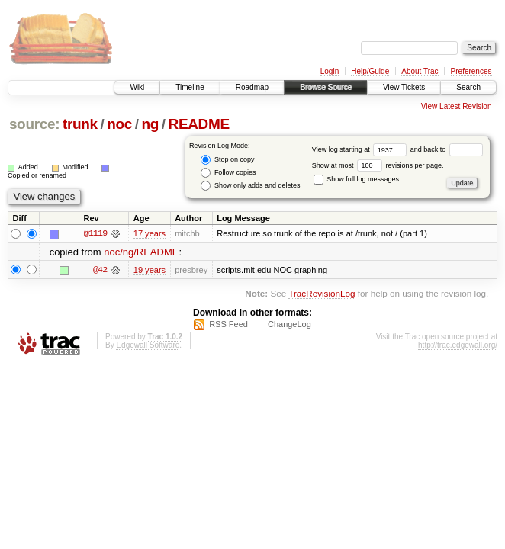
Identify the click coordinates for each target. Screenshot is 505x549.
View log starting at (361, 149)
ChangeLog (289, 324)
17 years (149, 233)
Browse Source (326, 87)
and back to (446, 149)
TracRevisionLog (321, 293)
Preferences (471, 71)
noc (119, 124)
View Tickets (404, 87)
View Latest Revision (456, 106)
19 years (149, 269)
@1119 (95, 233)
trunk (80, 124)
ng (150, 124)
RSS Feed (228, 324)
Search (468, 87)
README (199, 124)
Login (329, 71)
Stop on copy (227, 160)
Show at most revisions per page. (378, 165)
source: (34, 124)
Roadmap (252, 87)
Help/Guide (370, 71)
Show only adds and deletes (250, 186)
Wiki (137, 87)
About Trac (419, 71)
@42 (100, 270)
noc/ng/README (141, 252)
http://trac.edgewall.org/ (457, 345)
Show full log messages (356, 179)
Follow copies (228, 173)
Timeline (189, 87)
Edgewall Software (147, 345)
